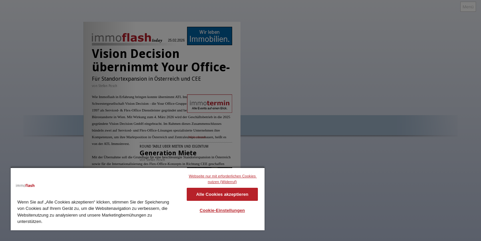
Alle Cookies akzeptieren (222, 194)
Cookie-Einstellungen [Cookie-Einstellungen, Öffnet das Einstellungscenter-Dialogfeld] (222, 210)
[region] (138, 198)
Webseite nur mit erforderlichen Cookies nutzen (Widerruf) (223, 179)
